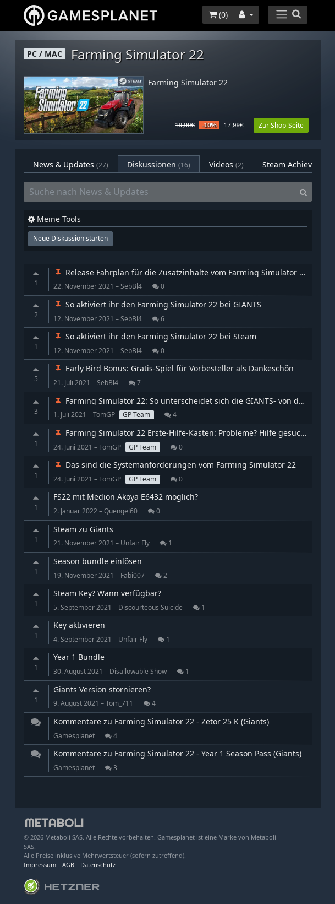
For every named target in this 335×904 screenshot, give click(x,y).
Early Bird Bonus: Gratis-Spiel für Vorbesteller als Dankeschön (173, 368)
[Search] (303, 192)
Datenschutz (98, 864)
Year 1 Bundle (79, 657)
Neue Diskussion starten (70, 238)
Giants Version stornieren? (102, 689)
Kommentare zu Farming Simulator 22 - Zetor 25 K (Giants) (161, 721)
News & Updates (70, 164)
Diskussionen (158, 164)
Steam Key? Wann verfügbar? (107, 593)
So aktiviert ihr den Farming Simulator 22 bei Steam (154, 336)
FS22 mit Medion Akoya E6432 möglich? (125, 496)
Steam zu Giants (83, 529)
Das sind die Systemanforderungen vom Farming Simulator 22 (174, 464)
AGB (68, 864)
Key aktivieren (79, 625)
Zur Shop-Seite (281, 125)
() (218, 14)
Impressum (40, 864)
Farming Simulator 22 (188, 83)
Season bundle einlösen (97, 561)
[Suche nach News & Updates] (159, 192)
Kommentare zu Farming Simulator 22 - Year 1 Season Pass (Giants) (177, 753)
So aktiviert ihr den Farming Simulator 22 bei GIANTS (157, 304)
